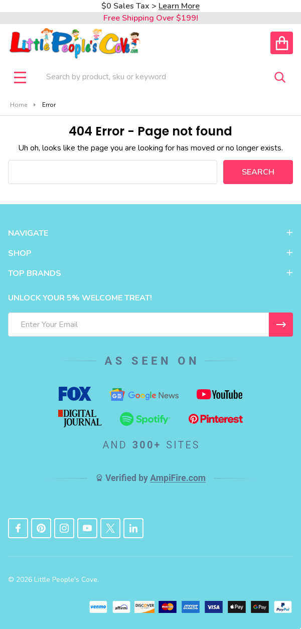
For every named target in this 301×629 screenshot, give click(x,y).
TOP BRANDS (150, 273)
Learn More (179, 6)
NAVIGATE (150, 233)
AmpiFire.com (178, 478)
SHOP (150, 253)
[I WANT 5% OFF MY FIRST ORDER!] (281, 324)
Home (18, 105)
